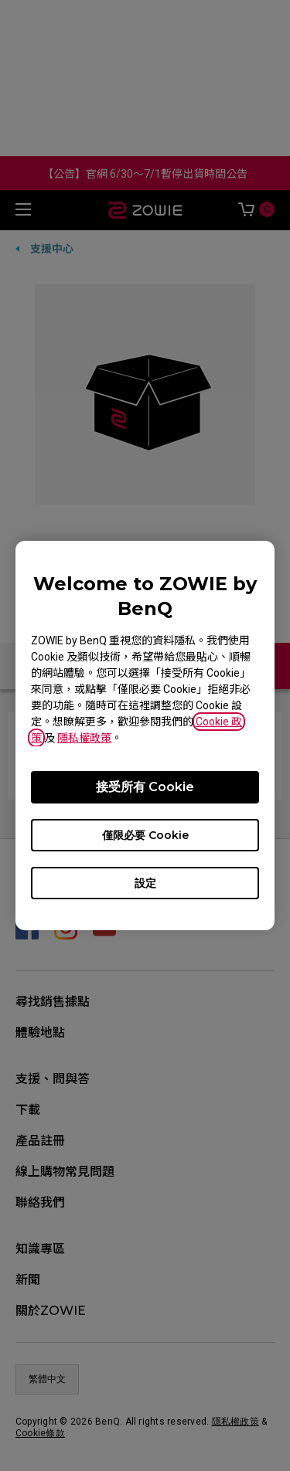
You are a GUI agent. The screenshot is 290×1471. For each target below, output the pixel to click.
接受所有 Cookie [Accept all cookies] (145, 787)
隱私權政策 (84, 738)
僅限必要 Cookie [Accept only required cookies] (145, 835)
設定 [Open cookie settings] (145, 883)
